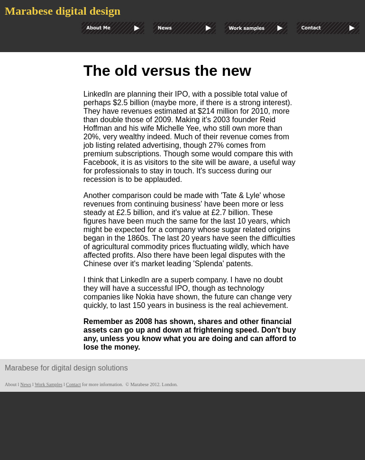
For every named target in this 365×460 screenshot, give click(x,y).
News (25, 384)
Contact (73, 384)
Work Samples (48, 384)
